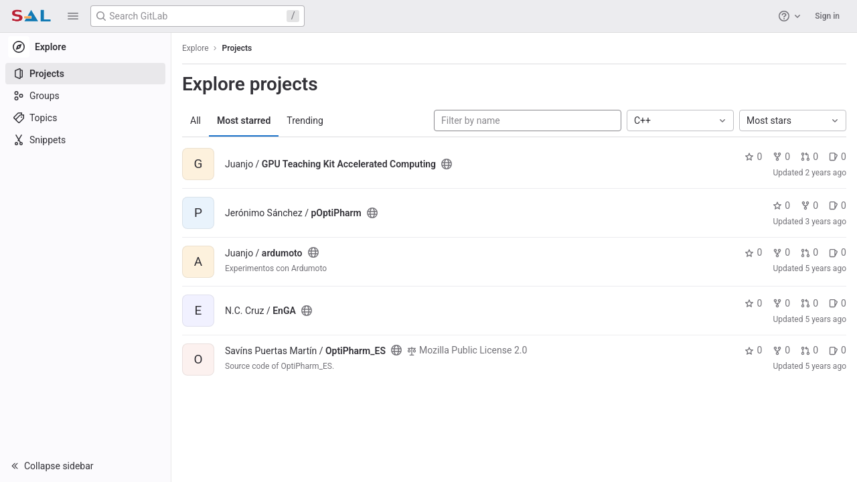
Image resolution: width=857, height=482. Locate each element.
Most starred (243, 120)
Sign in (827, 16)
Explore (195, 48)
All (195, 120)
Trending (305, 120)
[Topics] (85, 118)
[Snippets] (85, 140)
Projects (237, 48)
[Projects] (85, 73)
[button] (73, 16)
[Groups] (85, 95)
